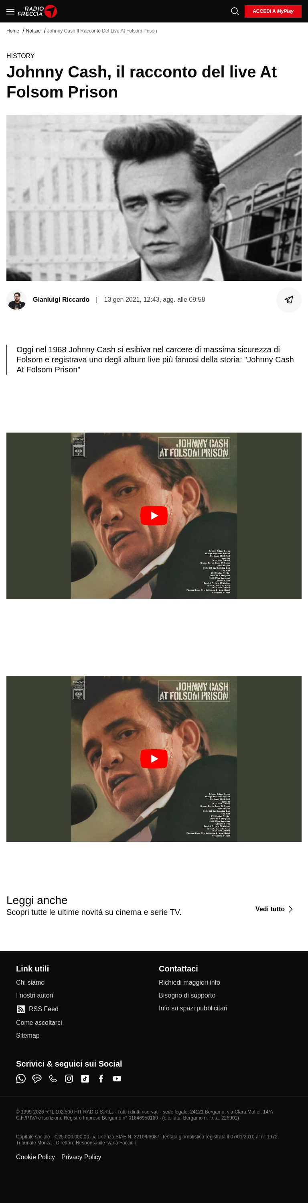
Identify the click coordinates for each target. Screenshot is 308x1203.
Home (12, 31)
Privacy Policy (81, 1157)
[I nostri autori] (34, 996)
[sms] (37, 1078)
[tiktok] (85, 1078)
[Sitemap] (28, 1036)
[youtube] (117, 1078)
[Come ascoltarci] (39, 1023)
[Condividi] (289, 300)
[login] (273, 11)
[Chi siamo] (30, 983)
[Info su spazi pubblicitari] (193, 1008)
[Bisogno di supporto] (187, 996)
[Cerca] (235, 11)
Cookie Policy (35, 1157)
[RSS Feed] (37, 1009)
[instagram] (69, 1078)
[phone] (53, 1078)
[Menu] (10, 11)
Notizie (33, 31)
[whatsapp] (21, 1078)
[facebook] (101, 1078)
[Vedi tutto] (275, 909)
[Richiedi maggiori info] (189, 983)
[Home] (37, 11)
